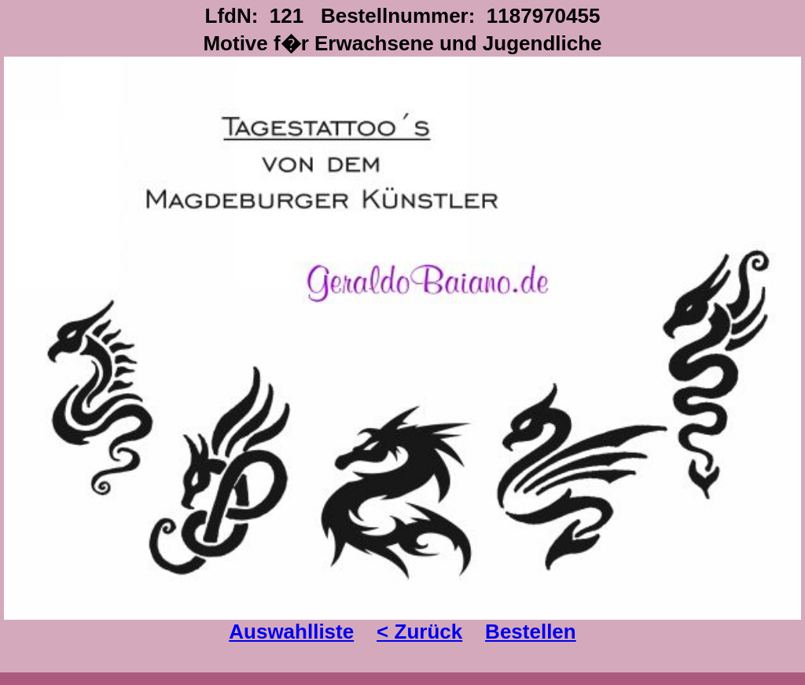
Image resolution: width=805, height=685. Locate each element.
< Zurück (419, 631)
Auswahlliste (291, 631)
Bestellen (530, 631)
